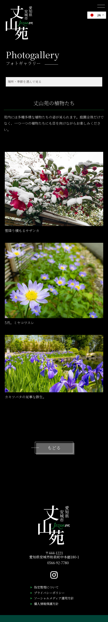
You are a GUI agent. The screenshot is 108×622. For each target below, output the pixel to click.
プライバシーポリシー (49, 592)
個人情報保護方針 (46, 603)
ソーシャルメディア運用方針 (54, 598)
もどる (54, 447)
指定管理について (46, 587)
